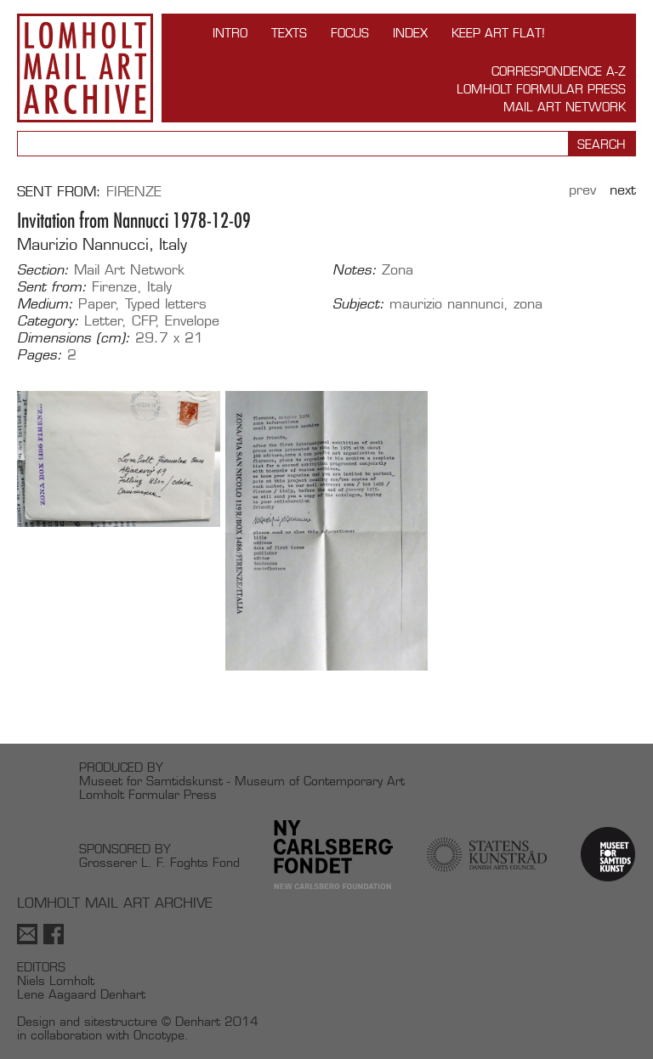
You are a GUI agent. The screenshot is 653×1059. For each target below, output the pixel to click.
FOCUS (350, 32)
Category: (48, 321)
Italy (159, 287)
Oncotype (159, 1035)
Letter (103, 321)
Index (410, 32)
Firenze (134, 192)
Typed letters (166, 304)
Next (623, 190)
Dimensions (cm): (73, 338)
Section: (43, 270)
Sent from (56, 192)
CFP (144, 321)
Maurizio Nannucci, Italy (102, 244)
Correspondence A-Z (558, 71)
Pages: (39, 355)
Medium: (45, 304)
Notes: (354, 270)
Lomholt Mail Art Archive (85, 68)
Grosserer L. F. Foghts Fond (159, 862)
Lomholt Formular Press (541, 89)
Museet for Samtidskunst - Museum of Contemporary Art (242, 780)
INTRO (230, 32)
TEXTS (289, 32)
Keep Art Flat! (498, 32)
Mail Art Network (564, 106)
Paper (97, 304)
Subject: (358, 304)
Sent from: (52, 287)
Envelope (192, 321)
